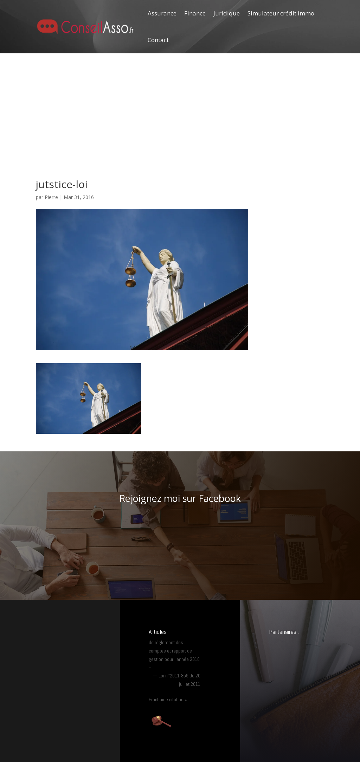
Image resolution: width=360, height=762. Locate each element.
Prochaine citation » (168, 699)
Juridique (226, 13)
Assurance (162, 13)
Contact (158, 40)
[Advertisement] (180, 106)
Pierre (51, 197)
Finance (195, 13)
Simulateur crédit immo (281, 13)
